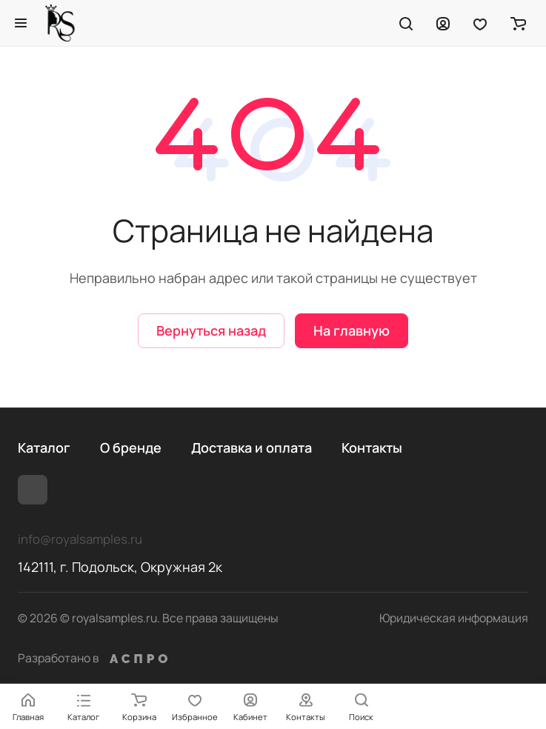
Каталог (44, 447)
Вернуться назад (211, 330)
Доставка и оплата (251, 447)
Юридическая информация (453, 618)
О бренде (131, 447)
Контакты (372, 447)
